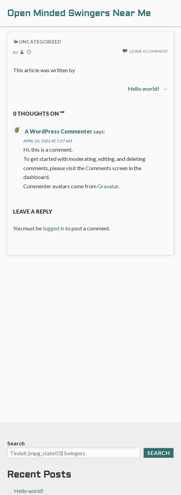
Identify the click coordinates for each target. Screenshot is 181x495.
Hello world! (28, 490)
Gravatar (108, 186)
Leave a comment (149, 51)
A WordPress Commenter (58, 131)
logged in (53, 228)
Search (16, 443)
